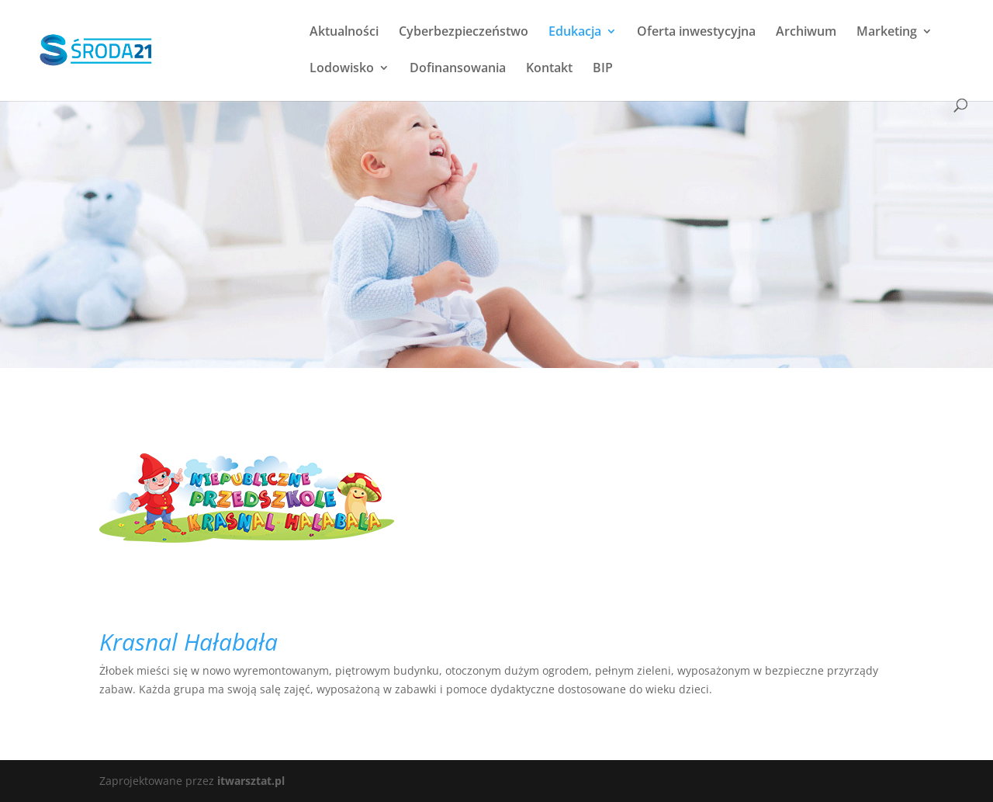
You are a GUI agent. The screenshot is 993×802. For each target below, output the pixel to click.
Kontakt (549, 69)
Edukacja (574, 33)
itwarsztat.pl (251, 780)
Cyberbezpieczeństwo (463, 33)
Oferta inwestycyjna (696, 33)
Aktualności (344, 33)
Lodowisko (342, 69)
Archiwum (806, 33)
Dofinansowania (458, 69)
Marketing (886, 33)
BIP (603, 69)
